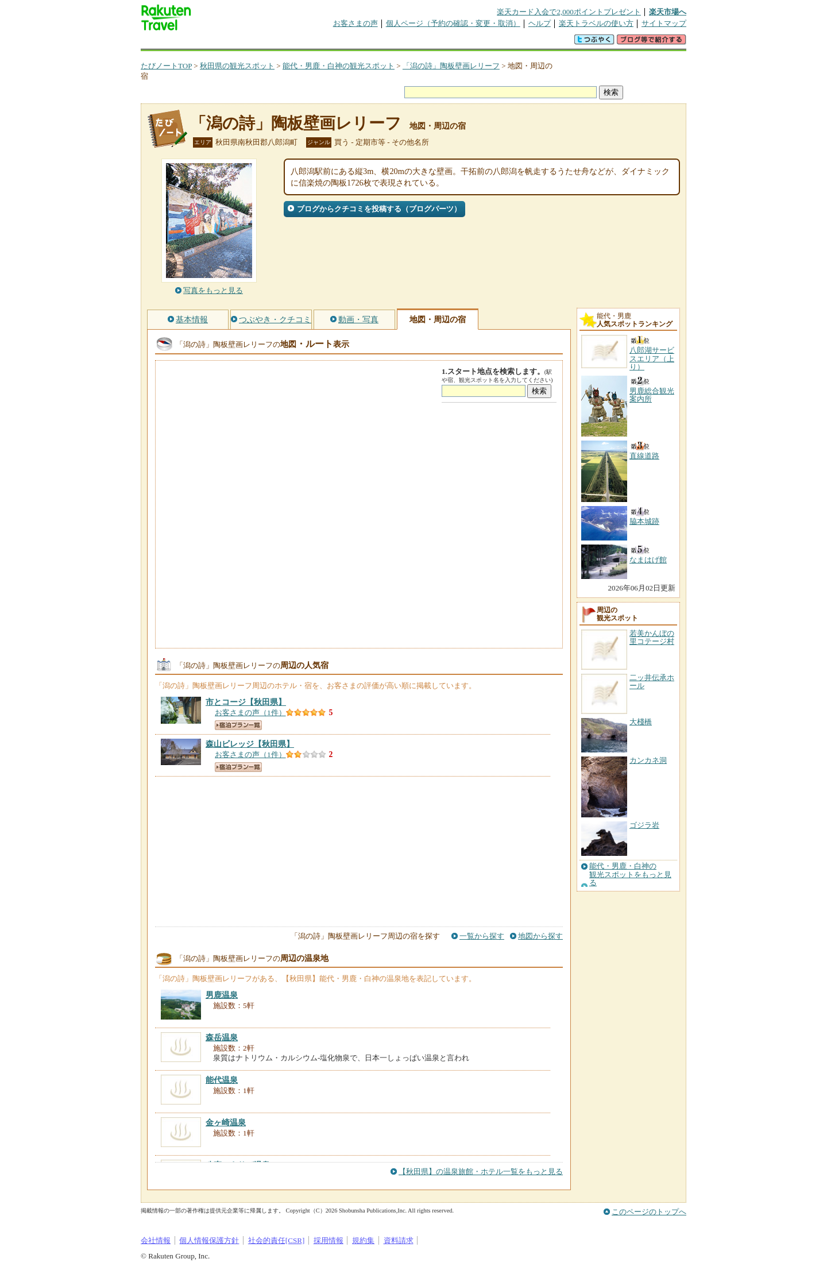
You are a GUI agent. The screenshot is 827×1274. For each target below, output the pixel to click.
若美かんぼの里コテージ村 (651, 637)
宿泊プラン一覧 (238, 725)
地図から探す (540, 936)
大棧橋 (640, 721)
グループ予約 (369, 42)
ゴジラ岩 (644, 825)
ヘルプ (539, 23)
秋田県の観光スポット (237, 65)
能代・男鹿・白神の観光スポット (339, 65)
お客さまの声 (355, 23)
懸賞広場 (275, 42)
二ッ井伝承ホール (651, 681)
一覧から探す (481, 936)
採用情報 (328, 1240)
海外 (228, 42)
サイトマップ (663, 23)
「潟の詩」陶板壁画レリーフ (451, 65)
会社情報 (156, 1240)
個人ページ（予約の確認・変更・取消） (453, 23)
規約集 (363, 1240)
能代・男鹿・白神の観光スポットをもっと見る (630, 874)
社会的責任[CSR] (276, 1240)
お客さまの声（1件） (250, 712)
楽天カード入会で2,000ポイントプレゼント (569, 11)
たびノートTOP (166, 65)
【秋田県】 (246, 702)
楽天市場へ (667, 11)
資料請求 (398, 1240)
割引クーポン (322, 42)
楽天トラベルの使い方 (596, 23)
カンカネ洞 (648, 760)
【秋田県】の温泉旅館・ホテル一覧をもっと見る (481, 1171)
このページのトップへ (649, 1211)
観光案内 (416, 42)
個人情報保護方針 (209, 1240)
